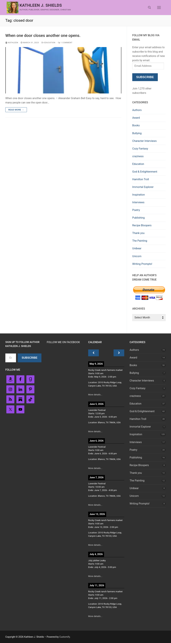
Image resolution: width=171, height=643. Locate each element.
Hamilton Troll (140, 179)
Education (48, 42)
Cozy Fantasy (140, 148)
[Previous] (93, 352)
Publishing (138, 217)
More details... (95, 394)
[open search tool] (149, 7)
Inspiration (138, 194)
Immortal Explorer (142, 187)
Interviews (138, 202)
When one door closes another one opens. (42, 35)
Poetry (136, 210)
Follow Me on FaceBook (63, 342)
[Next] (119, 352)
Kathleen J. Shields (41, 5)
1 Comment (65, 42)
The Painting (139, 240)
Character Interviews (144, 141)
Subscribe (145, 77)
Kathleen (11, 42)
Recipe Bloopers (141, 225)
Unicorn (136, 256)
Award (136, 117)
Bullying (137, 133)
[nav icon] (159, 7)
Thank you (138, 233)
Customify (64, 636)
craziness (138, 156)
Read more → (16, 109)
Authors (137, 110)
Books (136, 125)
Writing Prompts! (142, 264)
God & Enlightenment (144, 171)
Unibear (136, 248)
